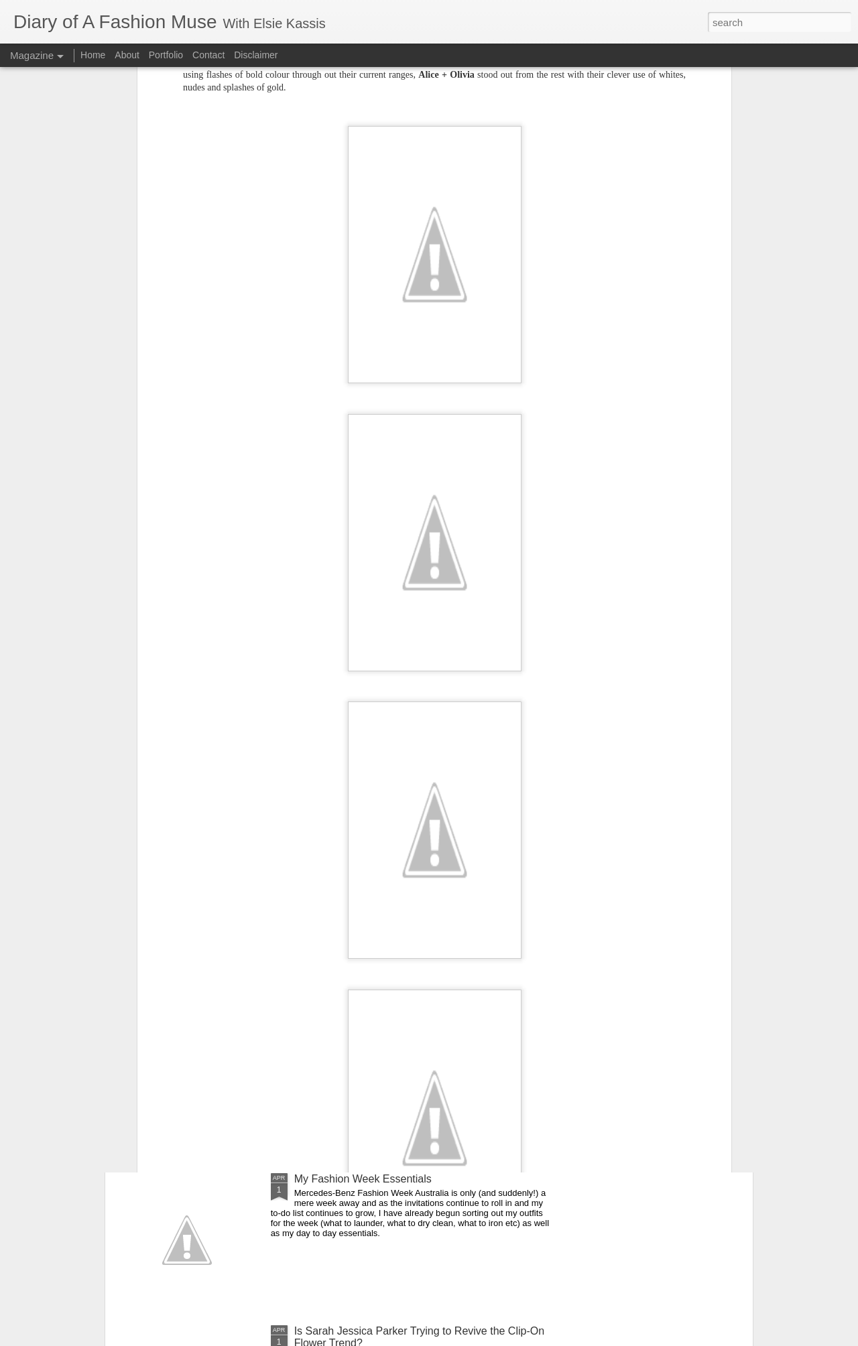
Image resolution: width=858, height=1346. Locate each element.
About (128, 55)
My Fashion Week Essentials (363, 1179)
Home (92, 55)
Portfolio (167, 55)
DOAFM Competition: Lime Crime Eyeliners (397, 1026)
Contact (208, 55)
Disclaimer (256, 55)
